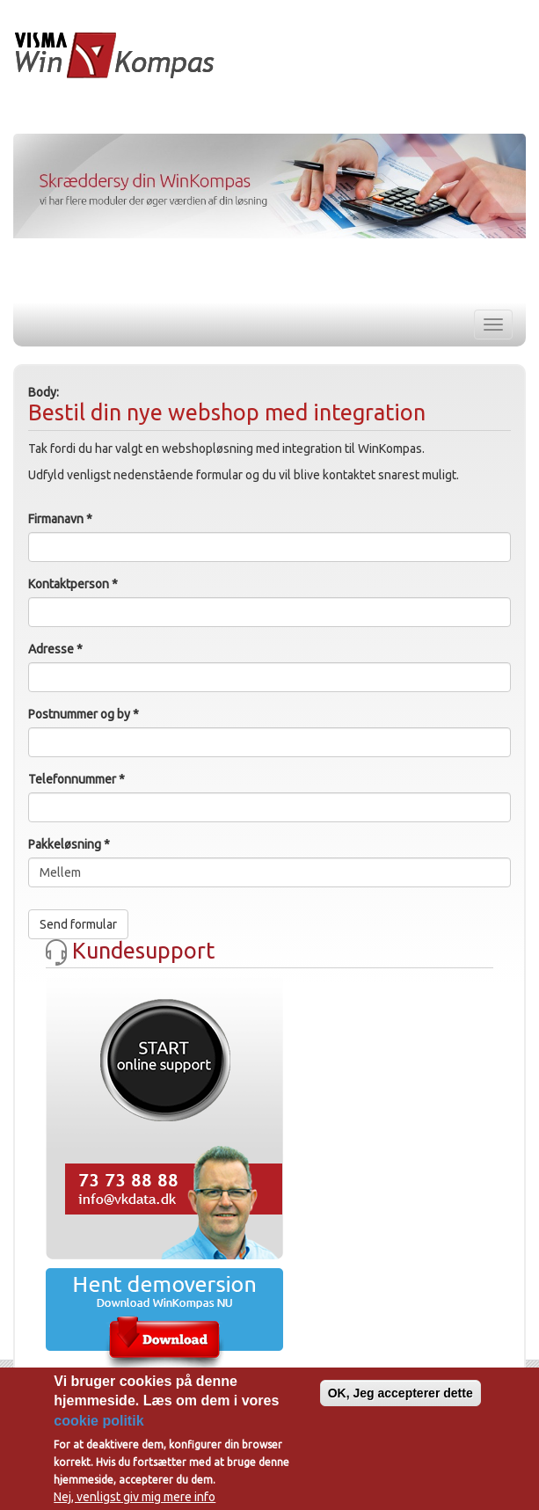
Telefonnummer (76, 779)
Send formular (78, 924)
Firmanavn (60, 519)
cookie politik (98, 1421)
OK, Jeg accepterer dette (400, 1394)
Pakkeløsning (69, 844)
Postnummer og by (83, 714)
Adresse (55, 649)
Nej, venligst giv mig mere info (134, 1499)
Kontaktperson (73, 584)
